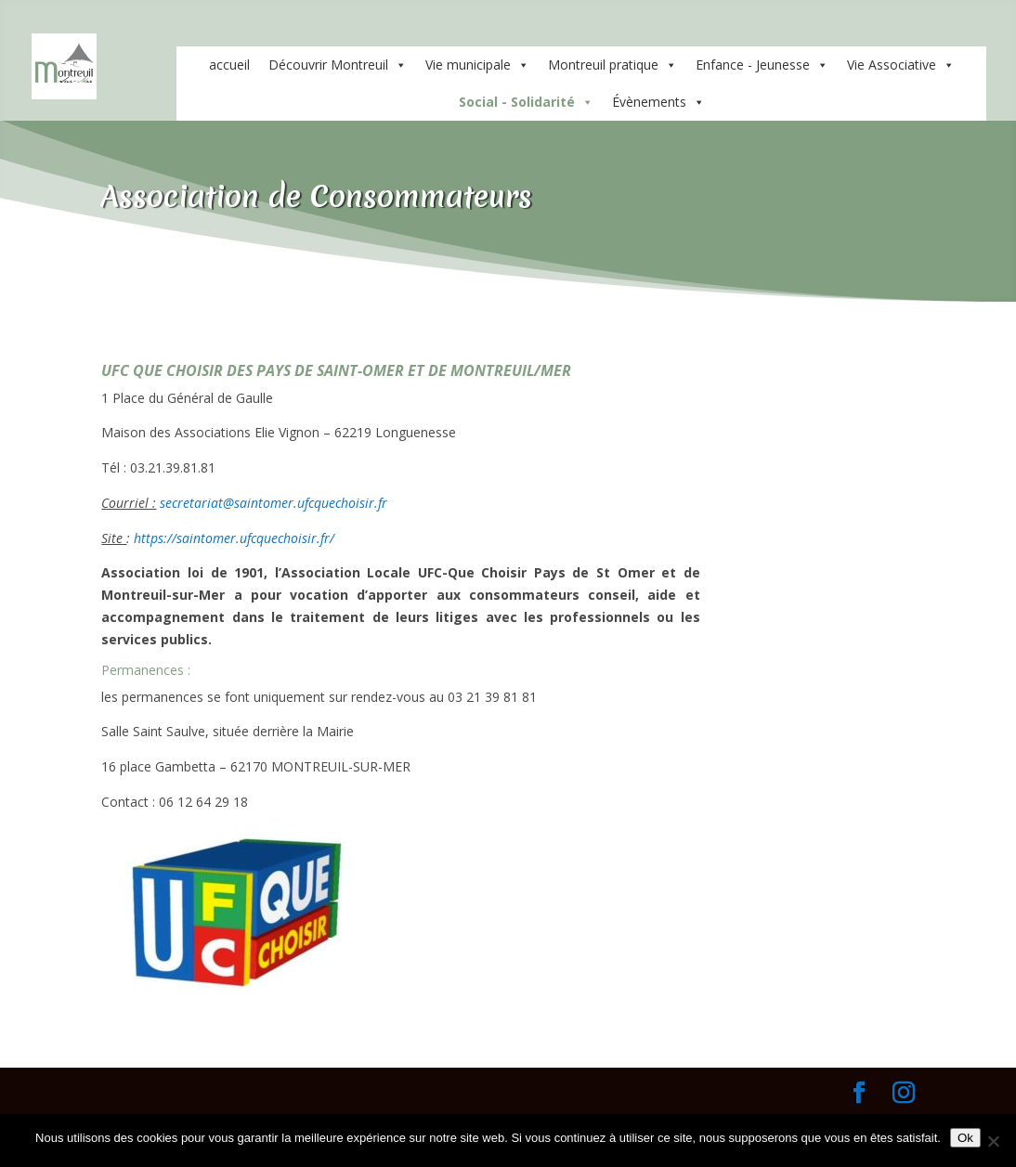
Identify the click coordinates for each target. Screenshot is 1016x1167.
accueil (229, 64)
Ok (965, 1138)
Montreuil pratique (612, 65)
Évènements (658, 102)
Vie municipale (477, 65)
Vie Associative (901, 65)
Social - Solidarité (526, 102)
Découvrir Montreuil (337, 65)
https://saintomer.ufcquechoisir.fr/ (234, 538)
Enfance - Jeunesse (762, 65)
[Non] (992, 1141)
